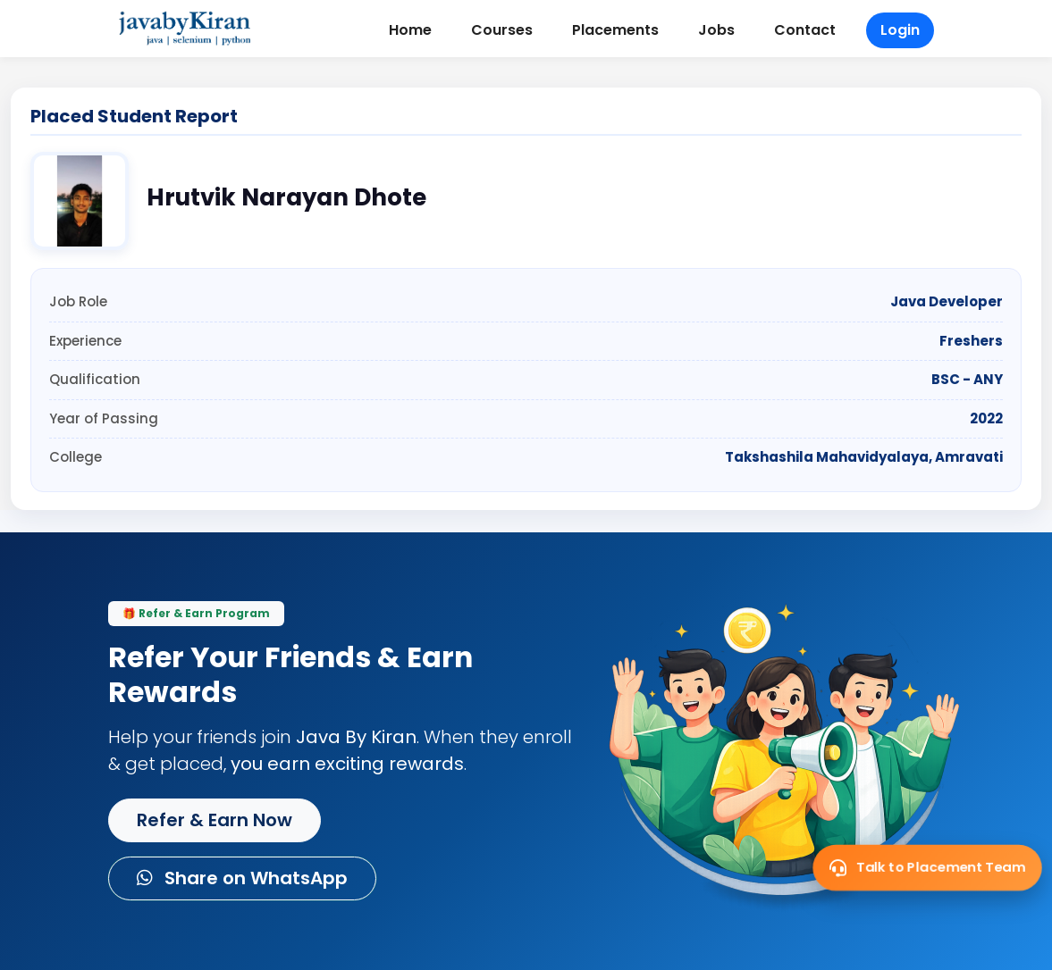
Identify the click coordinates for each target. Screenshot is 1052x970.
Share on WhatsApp (242, 878)
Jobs (716, 30)
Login (900, 30)
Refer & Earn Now (214, 819)
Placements (615, 30)
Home (410, 30)
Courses (502, 30)
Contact (805, 30)
